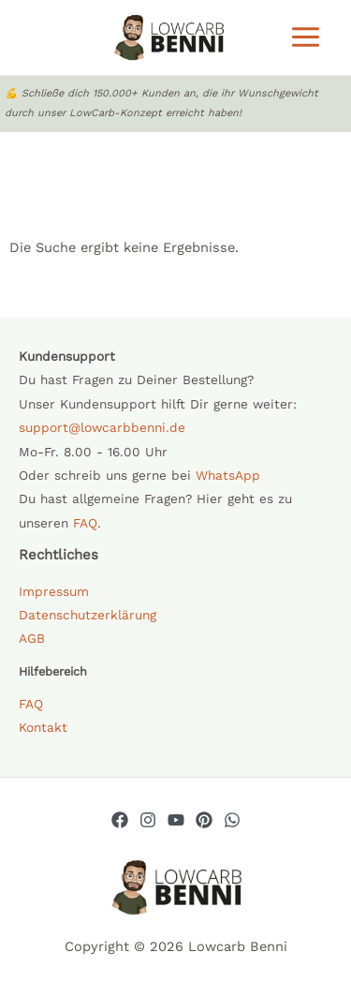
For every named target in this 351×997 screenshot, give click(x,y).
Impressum (54, 591)
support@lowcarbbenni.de (102, 427)
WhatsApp (228, 475)
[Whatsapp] (232, 819)
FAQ (85, 522)
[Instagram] (147, 819)
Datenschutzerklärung (87, 614)
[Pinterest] (204, 819)
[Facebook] (119, 819)
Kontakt (43, 727)
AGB (32, 638)
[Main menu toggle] (305, 37)
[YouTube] (176, 819)
